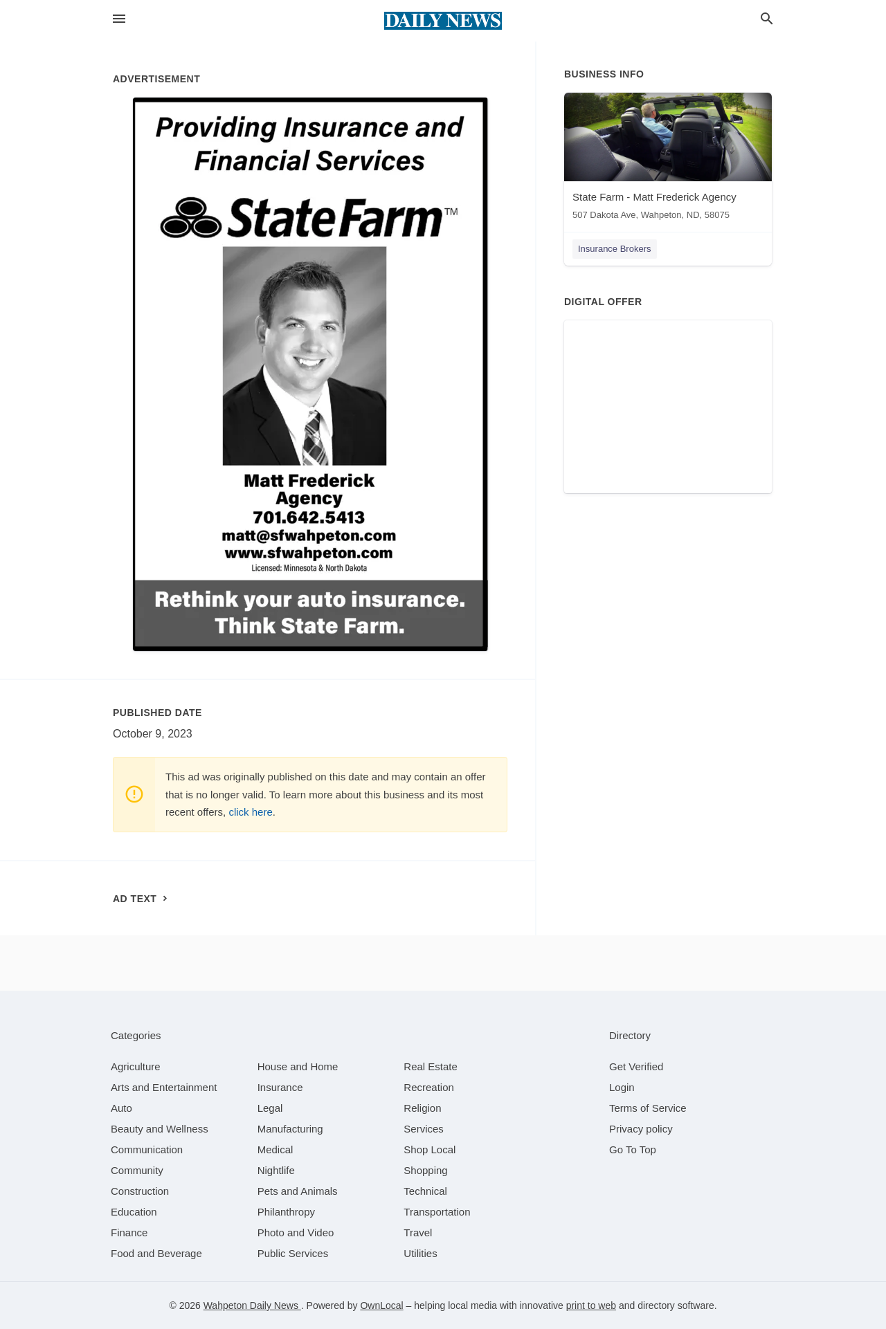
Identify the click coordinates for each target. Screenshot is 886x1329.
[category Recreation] (429, 1087)
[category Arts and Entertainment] (164, 1087)
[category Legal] (270, 1108)
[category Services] (424, 1129)
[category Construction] (140, 1191)
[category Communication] (147, 1149)
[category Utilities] (420, 1253)
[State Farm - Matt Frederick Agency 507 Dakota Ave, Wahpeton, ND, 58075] (667, 159)
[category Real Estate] (431, 1066)
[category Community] (137, 1170)
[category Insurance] (280, 1087)
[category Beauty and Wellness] (159, 1129)
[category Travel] (418, 1232)
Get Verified (636, 1066)
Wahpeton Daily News (252, 1305)
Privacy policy (641, 1129)
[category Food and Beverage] (156, 1253)
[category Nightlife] (276, 1170)
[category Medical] (275, 1149)
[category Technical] (425, 1191)
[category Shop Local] (429, 1149)
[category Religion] (422, 1108)
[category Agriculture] (136, 1066)
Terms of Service (648, 1108)
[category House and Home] (297, 1066)
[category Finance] (129, 1232)
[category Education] (134, 1212)
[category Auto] (121, 1108)
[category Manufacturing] (290, 1129)
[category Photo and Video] (295, 1232)
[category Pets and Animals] (297, 1191)
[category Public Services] (293, 1253)
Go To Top (632, 1149)
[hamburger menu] (119, 19)
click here (250, 812)
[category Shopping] (425, 1170)
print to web (591, 1305)
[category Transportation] (437, 1212)
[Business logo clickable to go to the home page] (443, 21)
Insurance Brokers (614, 249)
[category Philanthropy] (286, 1212)
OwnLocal (381, 1305)
